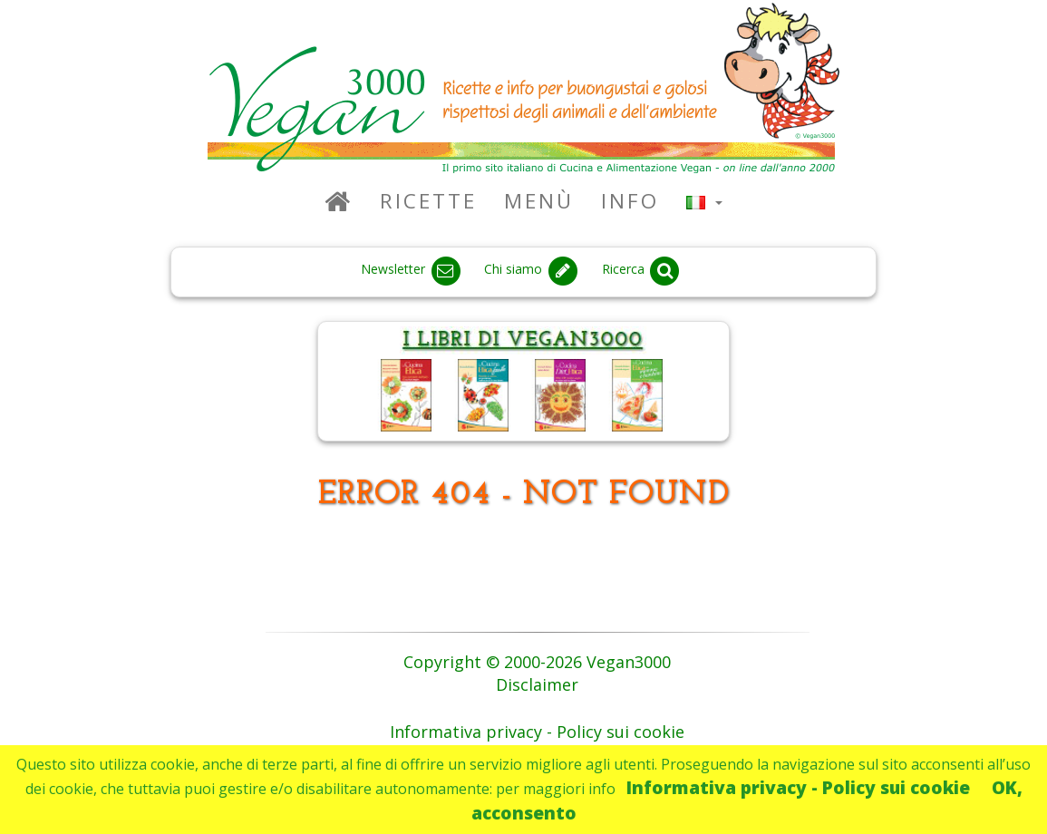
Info (630, 201)
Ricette (428, 201)
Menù (539, 201)
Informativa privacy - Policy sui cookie (798, 787)
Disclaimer (537, 684)
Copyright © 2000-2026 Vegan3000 (537, 662)
